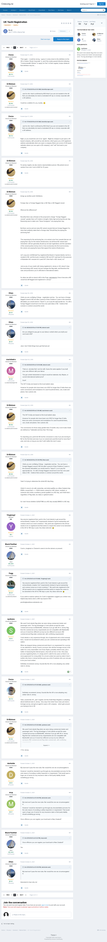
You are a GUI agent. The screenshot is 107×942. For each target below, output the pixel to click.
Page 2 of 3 (33, 47)
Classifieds (41, 10)
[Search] (91, 10)
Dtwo (11, 293)
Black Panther (11, 544)
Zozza (11, 55)
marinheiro (11, 359)
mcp (11, 792)
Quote (26, 71)
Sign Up (101, 4)
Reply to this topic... (19, 914)
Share (53, 31)
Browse (22, 10)
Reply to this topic (63, 39)
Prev (8, 47)
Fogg (11, 573)
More (69, 10)
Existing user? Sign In (87, 4)
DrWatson (11, 84)
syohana (11, 619)
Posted (27, 55)
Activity (13, 10)
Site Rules (61, 10)
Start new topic (45, 39)
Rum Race (51, 10)
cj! (11, 30)
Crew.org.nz (7, 4)
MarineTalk (21, 32)
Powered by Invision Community (53, 939)
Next (21, 47)
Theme (53, 935)
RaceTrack (32, 10)
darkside (11, 763)
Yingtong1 (11, 515)
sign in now (45, 905)
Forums (5, 10)
